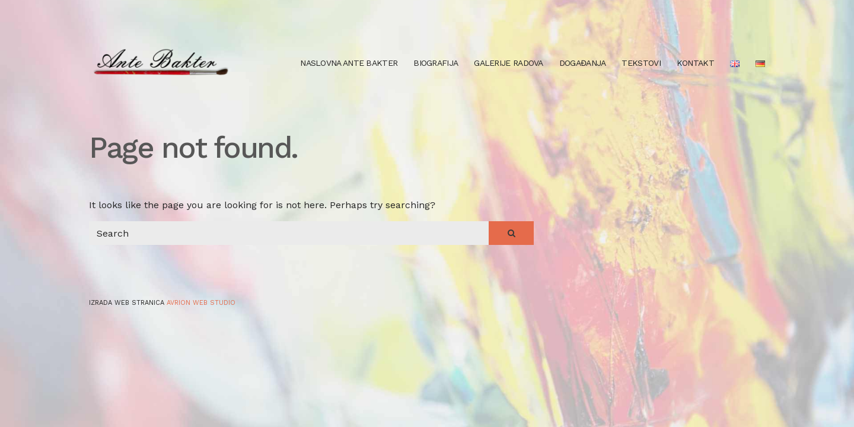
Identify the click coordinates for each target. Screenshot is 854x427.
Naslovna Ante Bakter (348, 63)
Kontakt (695, 63)
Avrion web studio (201, 303)
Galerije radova (508, 63)
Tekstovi (641, 63)
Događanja (582, 63)
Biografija (435, 63)
